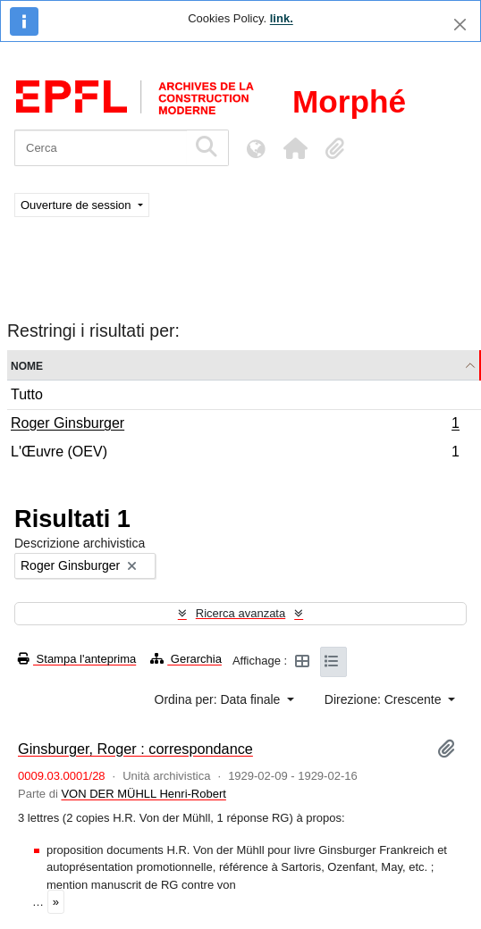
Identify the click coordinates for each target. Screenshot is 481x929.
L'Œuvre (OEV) (235, 453)
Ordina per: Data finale (219, 699)
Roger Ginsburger (235, 425)
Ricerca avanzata (240, 613)
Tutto (27, 394)
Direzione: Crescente (385, 699)
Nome (27, 364)
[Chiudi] (460, 24)
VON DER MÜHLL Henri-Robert (143, 793)
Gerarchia (186, 658)
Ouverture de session (77, 205)
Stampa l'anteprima (77, 658)
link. (281, 18)
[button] (295, 148)
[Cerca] (100, 148)
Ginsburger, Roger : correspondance (135, 749)
